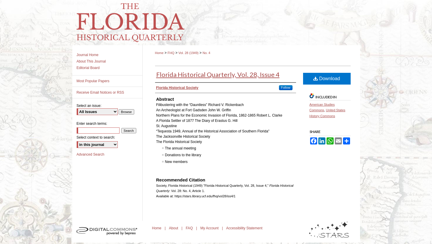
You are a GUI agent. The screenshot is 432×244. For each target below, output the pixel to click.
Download (326, 78)
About (174, 228)
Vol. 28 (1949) (188, 53)
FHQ (171, 53)
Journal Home (88, 55)
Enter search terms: (92, 124)
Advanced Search (91, 154)
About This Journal (91, 61)
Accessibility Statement (244, 228)
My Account (209, 228)
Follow (285, 87)
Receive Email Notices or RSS (100, 92)
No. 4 (206, 53)
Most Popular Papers (93, 81)
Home (159, 53)
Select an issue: (89, 106)
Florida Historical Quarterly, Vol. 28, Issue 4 (218, 74)
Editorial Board (88, 68)
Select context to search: (96, 137)
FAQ (190, 228)
